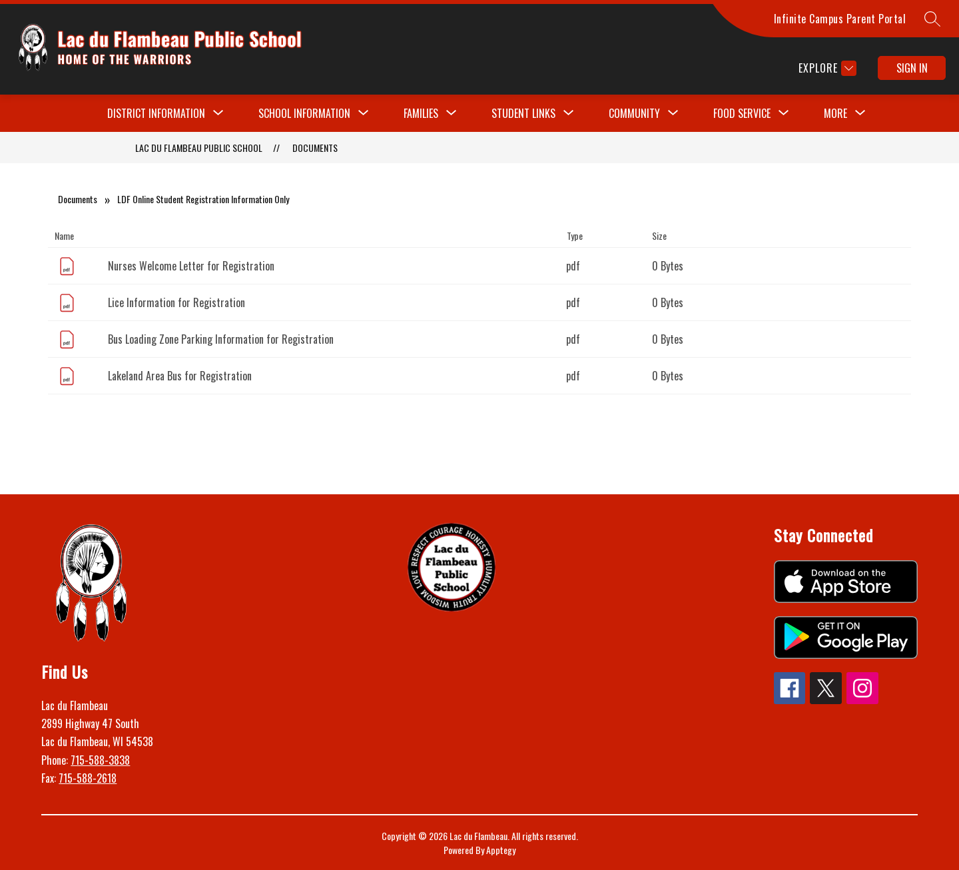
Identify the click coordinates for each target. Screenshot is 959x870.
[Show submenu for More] (835, 113)
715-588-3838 (100, 760)
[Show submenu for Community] (634, 113)
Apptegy (500, 850)
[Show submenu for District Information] (156, 113)
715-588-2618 (88, 778)
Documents (315, 148)
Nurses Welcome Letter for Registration (191, 266)
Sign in (912, 68)
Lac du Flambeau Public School (198, 148)
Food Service (742, 113)
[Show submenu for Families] (421, 113)
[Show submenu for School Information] (304, 113)
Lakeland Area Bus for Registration (180, 376)
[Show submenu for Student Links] (523, 113)
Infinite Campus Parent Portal (840, 19)
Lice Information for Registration (176, 302)
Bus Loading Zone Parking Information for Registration (221, 339)
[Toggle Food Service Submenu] (784, 113)
